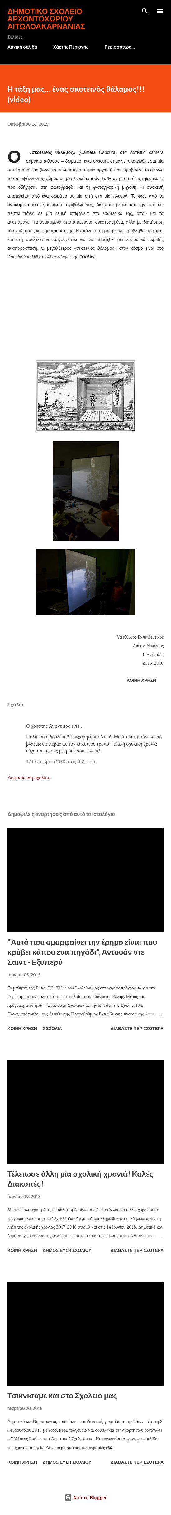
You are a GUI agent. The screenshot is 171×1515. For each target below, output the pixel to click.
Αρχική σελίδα (22, 46)
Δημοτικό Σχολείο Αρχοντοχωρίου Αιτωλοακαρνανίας (46, 18)
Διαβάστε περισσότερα (137, 1028)
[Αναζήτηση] (145, 11)
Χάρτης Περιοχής (70, 46)
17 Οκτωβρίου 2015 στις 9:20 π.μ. (61, 761)
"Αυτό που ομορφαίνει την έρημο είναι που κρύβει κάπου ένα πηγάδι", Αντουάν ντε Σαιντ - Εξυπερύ (82, 951)
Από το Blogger (85, 1497)
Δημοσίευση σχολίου (28, 777)
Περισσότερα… (120, 46)
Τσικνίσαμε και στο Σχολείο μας (62, 1395)
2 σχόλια (52, 1028)
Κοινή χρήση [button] (141, 680)
